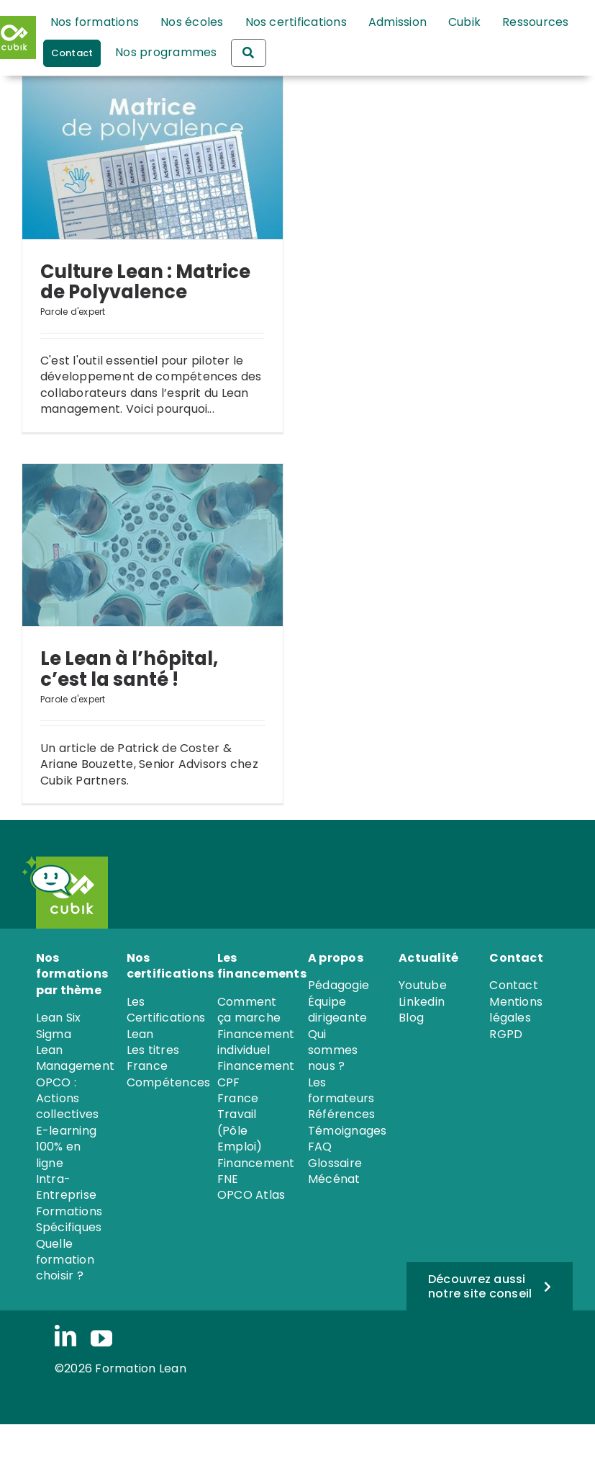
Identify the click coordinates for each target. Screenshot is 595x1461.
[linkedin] (65, 1337)
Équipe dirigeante (337, 1009)
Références (341, 1114)
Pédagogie (338, 985)
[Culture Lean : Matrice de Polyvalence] (152, 157)
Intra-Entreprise (66, 1187)
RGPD (505, 1034)
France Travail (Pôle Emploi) (240, 1122)
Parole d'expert (73, 311)
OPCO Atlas (251, 1195)
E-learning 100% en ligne (66, 1146)
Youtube (423, 985)
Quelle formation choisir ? (65, 1260)
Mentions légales (515, 1009)
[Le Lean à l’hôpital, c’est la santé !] (152, 545)
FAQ (320, 1146)
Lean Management (75, 1058)
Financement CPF (256, 1074)
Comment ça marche (249, 1009)
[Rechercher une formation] (248, 52)
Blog (411, 1017)
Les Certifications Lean (166, 1017)
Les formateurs (341, 1090)
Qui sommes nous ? (333, 1050)
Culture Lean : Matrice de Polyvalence (145, 282)
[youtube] (101, 1338)
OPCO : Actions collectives (67, 1098)
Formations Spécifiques (69, 1219)
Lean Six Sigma (58, 1025)
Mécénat (334, 1179)
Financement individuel (256, 1042)
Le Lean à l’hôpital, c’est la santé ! (129, 668)
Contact (513, 985)
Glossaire (335, 1163)
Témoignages (347, 1130)
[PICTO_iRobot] (47, 861)
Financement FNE (256, 1171)
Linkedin (422, 1001)
